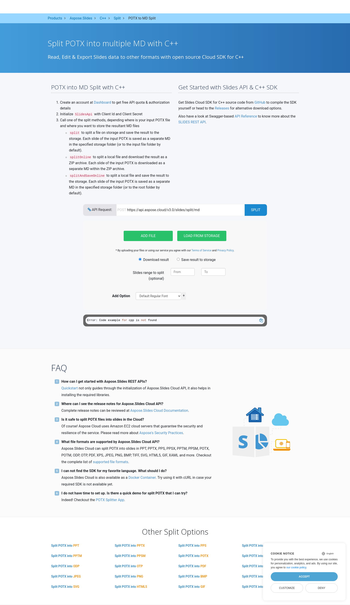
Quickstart (69, 388)
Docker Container (142, 477)
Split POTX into (65, 545)
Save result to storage (196, 260)
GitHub (259, 102)
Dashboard (102, 102)
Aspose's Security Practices (161, 433)
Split (255, 210)
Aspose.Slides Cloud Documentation (159, 410)
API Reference (246, 116)
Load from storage (202, 236)
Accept (304, 576)
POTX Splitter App (110, 500)
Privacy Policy (225, 250)
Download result (154, 260)
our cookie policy (296, 567)
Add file (148, 236)
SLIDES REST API (192, 122)
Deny (321, 588)
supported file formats (110, 462)
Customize (287, 588)
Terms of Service (202, 250)
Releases (222, 108)
